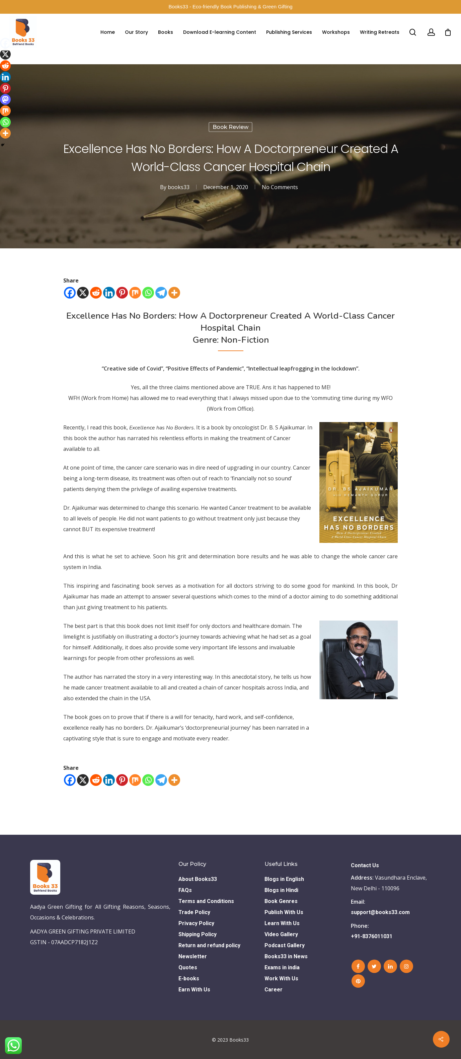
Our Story (136, 32)
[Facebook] (70, 293)
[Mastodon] (5, 99)
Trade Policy (194, 912)
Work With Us (281, 978)
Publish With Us (283, 912)
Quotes (187, 967)
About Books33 (197, 879)
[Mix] (135, 293)
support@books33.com (380, 912)
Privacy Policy (196, 923)
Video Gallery (281, 934)
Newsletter (192, 956)
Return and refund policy (209, 945)
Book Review (230, 127)
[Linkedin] (109, 293)
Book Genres (281, 901)
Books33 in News (286, 956)
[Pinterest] (122, 293)
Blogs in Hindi (281, 890)
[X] (83, 293)
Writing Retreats (379, 32)
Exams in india (282, 967)
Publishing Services (289, 32)
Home (107, 32)
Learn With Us (282, 923)
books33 (178, 187)
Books (165, 32)
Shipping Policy (197, 934)
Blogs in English (284, 879)
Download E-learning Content (219, 32)
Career (273, 989)
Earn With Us (194, 989)
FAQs (185, 890)
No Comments (280, 187)
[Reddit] (96, 293)
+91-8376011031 (371, 936)
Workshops (336, 32)
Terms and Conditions (206, 901)
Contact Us (365, 865)
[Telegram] (161, 293)
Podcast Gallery (284, 945)
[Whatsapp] (148, 293)
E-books (188, 978)
